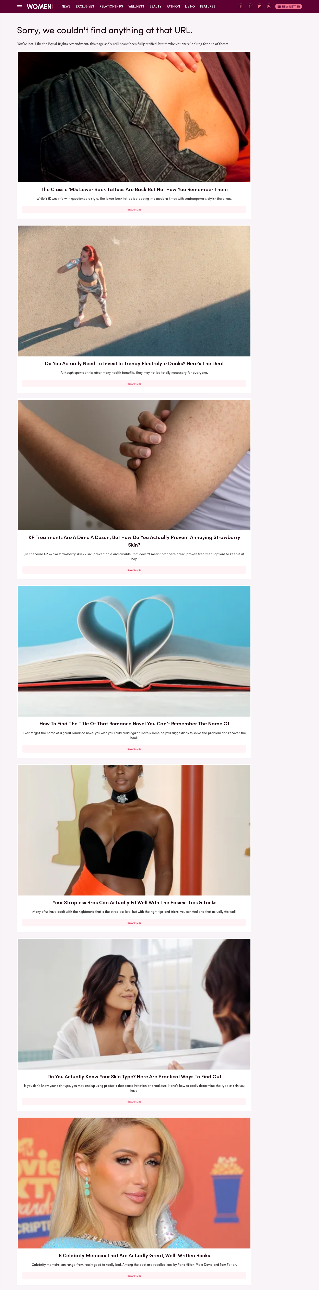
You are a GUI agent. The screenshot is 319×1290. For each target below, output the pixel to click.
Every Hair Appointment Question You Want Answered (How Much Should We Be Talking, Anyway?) (159, 1153)
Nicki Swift (211, 1255)
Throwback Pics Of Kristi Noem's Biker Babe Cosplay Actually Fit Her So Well (63, 573)
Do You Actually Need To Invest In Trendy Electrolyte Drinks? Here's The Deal (159, 116)
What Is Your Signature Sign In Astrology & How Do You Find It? (63, 1150)
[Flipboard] (260, 7)
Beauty (156, 6)
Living (190, 6)
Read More (63, 153)
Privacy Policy (175, 1227)
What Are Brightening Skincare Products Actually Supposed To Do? (62, 809)
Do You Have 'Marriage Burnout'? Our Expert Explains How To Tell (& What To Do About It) (256, 457)
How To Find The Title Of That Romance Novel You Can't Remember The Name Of (63, 232)
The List (229, 1255)
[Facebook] (241, 7)
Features (207, 6)
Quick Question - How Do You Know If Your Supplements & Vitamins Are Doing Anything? (256, 573)
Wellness (136, 6)
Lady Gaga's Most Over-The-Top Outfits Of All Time (256, 1034)
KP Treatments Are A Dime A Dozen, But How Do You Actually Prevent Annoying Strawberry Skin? (256, 116)
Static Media (135, 1235)
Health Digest (164, 1255)
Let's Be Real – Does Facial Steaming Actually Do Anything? (159, 809)
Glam (130, 1255)
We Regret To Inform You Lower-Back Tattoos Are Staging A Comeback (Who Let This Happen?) (255, 812)
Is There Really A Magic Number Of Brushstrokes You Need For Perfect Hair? (63, 1037)
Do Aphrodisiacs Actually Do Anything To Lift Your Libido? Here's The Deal (159, 457)
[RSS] (269, 7)
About (136, 1227)
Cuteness (115, 1255)
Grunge (144, 1255)
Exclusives (85, 6)
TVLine (99, 1255)
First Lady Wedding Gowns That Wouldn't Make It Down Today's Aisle (63, 457)
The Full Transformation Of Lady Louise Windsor (256, 693)
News (66, 6)
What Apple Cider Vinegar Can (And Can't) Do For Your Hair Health (159, 925)
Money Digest (189, 1255)
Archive (152, 1227)
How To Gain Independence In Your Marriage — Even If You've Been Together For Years (159, 696)
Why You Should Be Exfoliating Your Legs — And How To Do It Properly (159, 1034)
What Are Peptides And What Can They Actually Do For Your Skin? (159, 345)
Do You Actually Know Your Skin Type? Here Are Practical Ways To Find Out (256, 232)
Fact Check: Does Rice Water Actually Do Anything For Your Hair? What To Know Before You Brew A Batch (159, 577)
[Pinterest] (250, 7)
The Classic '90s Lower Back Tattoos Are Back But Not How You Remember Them (63, 116)
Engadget (67, 1255)
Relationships (111, 6)
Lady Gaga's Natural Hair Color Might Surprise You (63, 925)
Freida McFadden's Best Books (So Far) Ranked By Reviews (63, 693)
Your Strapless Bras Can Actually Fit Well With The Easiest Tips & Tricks (159, 232)
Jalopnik (84, 1255)
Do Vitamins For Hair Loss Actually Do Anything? (255, 345)
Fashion (173, 6)
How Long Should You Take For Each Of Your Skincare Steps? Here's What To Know (256, 1153)
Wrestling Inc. (249, 1255)
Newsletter (288, 6)
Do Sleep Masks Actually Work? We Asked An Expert (256, 925)
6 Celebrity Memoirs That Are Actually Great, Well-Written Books (63, 345)
